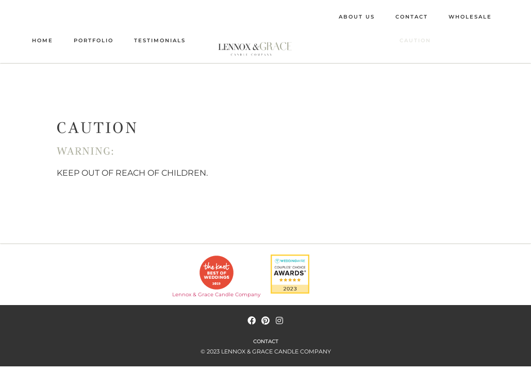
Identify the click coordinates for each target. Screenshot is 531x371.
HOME (42, 40)
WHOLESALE (470, 16)
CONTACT (411, 16)
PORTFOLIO (93, 40)
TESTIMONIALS (160, 40)
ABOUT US (357, 16)
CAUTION (415, 40)
